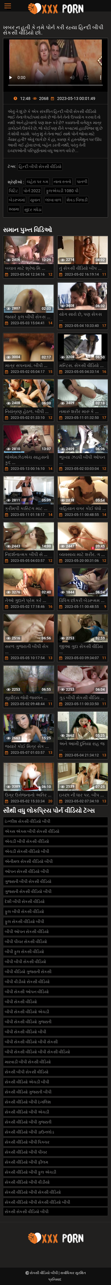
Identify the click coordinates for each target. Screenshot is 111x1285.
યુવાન (35, 200)
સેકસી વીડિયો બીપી (44, 1273)
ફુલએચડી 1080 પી (62, 190)
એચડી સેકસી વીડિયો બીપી (27, 851)
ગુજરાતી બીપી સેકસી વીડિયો (28, 881)
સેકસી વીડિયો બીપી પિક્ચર (27, 1142)
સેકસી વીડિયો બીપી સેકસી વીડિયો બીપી (37, 1202)
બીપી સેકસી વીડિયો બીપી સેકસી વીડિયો (37, 1051)
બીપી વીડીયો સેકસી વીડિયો (27, 981)
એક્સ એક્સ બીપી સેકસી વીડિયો (32, 831)
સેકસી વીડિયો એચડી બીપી (27, 1082)
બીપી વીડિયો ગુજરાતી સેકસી (28, 971)
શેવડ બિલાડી (77, 200)
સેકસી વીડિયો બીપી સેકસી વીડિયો (33, 1192)
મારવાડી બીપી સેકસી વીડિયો (28, 1061)
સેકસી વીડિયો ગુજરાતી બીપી (28, 1092)
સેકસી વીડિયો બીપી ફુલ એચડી (30, 1172)
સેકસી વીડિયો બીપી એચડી (27, 1112)
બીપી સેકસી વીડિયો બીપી (25, 1031)
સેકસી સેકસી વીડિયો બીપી (27, 1211)
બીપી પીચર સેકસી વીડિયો (26, 941)
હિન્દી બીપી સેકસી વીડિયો (40, 166)
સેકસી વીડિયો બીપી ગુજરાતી (28, 1122)
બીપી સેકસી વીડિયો (21, 1001)
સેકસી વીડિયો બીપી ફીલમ (26, 1162)
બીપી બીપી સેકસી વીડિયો (25, 961)
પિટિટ (13, 190)
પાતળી (82, 181)
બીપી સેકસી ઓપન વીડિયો (27, 991)
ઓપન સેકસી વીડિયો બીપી (27, 871)
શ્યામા (14, 209)
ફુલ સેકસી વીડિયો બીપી (24, 921)
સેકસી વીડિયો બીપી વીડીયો (27, 1182)
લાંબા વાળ (53, 200)
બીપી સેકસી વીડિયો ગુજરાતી (28, 1021)
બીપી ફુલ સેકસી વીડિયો (24, 951)
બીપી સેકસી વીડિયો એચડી (27, 1011)
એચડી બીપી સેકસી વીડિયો (27, 841)
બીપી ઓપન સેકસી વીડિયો (27, 931)
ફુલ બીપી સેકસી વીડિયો (24, 911)
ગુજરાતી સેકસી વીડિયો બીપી (28, 891)
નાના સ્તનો (62, 181)
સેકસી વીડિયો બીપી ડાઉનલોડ (29, 1132)
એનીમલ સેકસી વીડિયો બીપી (29, 861)
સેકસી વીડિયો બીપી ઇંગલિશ (28, 1102)
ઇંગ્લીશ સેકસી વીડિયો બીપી (27, 821)
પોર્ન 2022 (32, 190)
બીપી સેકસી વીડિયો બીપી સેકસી (31, 1041)
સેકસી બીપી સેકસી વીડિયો (27, 1072)
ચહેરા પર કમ (37, 181)
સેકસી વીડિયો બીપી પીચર (26, 1152)
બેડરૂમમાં (17, 200)
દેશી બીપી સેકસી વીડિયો (25, 901)
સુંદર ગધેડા (32, 209)
